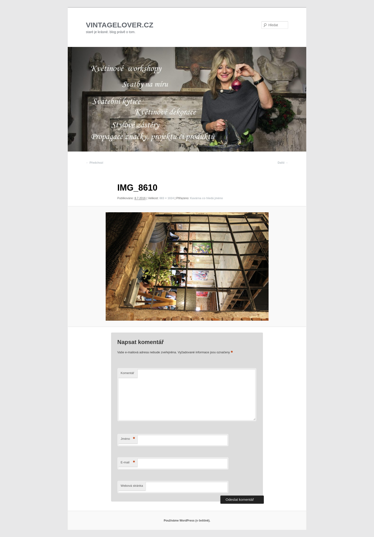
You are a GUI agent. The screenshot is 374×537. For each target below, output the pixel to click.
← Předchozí (94, 162)
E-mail (128, 462)
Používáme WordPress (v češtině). (187, 520)
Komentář (127, 373)
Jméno (128, 439)
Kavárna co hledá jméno (206, 198)
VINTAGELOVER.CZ (119, 25)
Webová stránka (132, 485)
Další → (283, 162)
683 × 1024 (166, 198)
